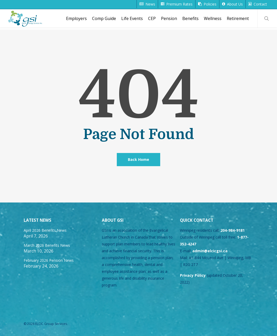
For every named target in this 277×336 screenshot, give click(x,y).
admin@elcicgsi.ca (210, 250)
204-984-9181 (232, 230)
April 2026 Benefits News (45, 230)
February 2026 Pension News (49, 260)
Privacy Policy (193, 275)
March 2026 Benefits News (47, 245)
